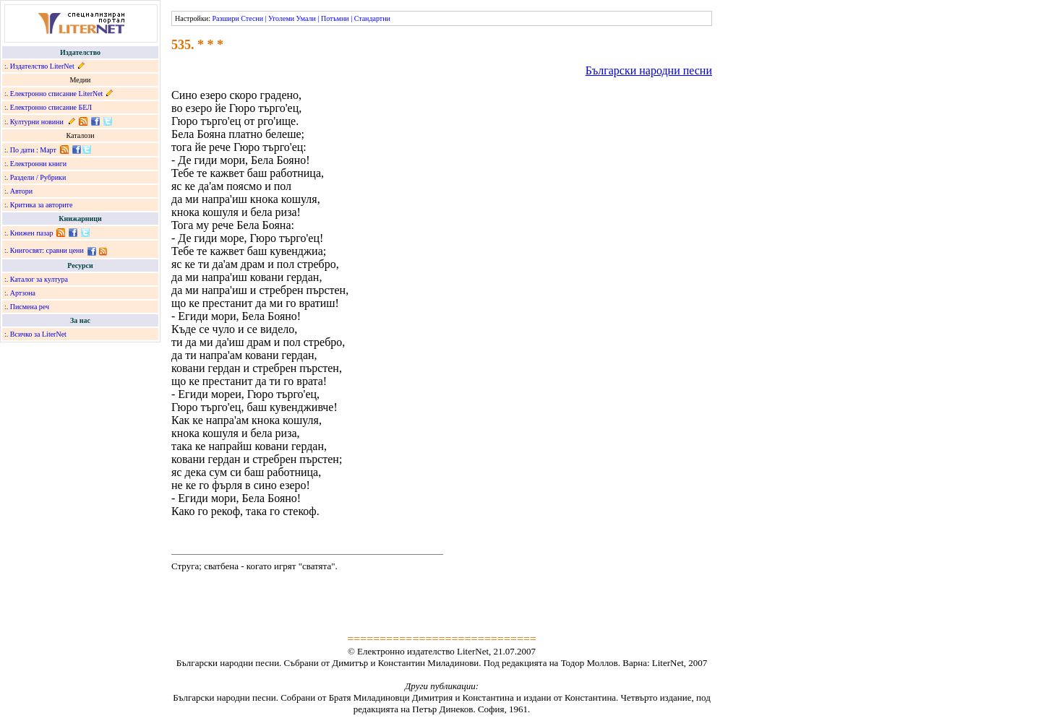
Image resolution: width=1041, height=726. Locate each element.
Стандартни (372, 18)
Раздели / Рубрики (38, 177)
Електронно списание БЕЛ (51, 107)
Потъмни (335, 18)
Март (48, 150)
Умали (306, 18)
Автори (21, 191)
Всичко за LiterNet (38, 334)
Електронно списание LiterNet (56, 94)
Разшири (225, 18)
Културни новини (37, 122)
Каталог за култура (39, 279)
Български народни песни (649, 70)
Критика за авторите (41, 205)
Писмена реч (29, 307)
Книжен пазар (31, 233)
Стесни (252, 18)
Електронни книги (38, 164)
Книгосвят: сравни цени (47, 250)
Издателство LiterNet (42, 66)
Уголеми (281, 18)
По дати (22, 150)
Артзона (22, 293)
